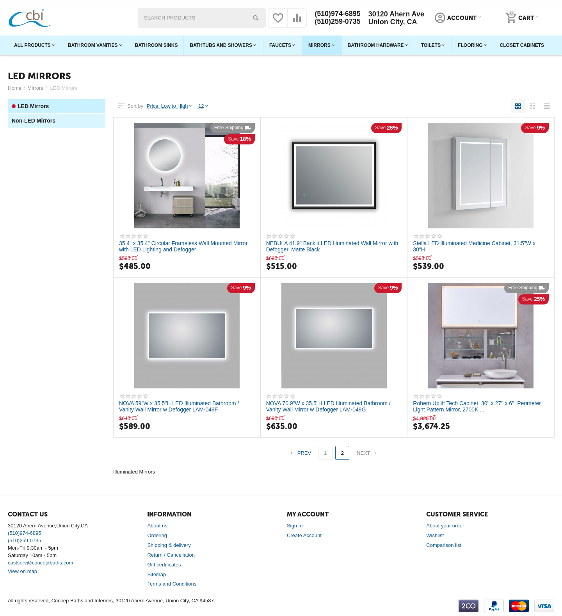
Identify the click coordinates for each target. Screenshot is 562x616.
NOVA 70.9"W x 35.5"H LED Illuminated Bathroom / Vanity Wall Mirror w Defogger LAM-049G (328, 406)
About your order (445, 526)
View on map (22, 571)
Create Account (304, 535)
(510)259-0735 (338, 22)
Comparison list (443, 545)
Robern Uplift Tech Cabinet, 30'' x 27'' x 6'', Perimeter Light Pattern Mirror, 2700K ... (477, 406)
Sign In (295, 526)
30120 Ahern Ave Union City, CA (396, 18)
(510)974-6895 (338, 14)
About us (157, 526)
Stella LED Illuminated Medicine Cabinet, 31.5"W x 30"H (474, 246)
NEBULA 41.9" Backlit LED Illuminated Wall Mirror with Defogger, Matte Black (332, 246)
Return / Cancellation (171, 555)
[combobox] (202, 18)
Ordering (157, 535)
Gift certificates (164, 565)
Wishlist (435, 535)
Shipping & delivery (168, 545)
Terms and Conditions (171, 584)
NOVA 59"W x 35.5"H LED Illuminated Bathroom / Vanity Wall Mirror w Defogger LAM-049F (179, 406)
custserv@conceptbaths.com (40, 563)
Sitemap (156, 574)
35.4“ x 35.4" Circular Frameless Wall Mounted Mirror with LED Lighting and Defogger (183, 246)
